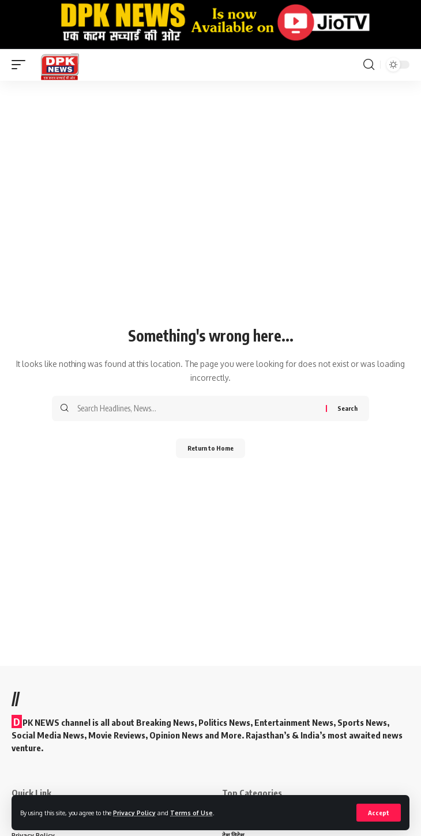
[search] (368, 64)
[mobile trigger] (21, 65)
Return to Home (210, 448)
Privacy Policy (134, 812)
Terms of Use (191, 812)
